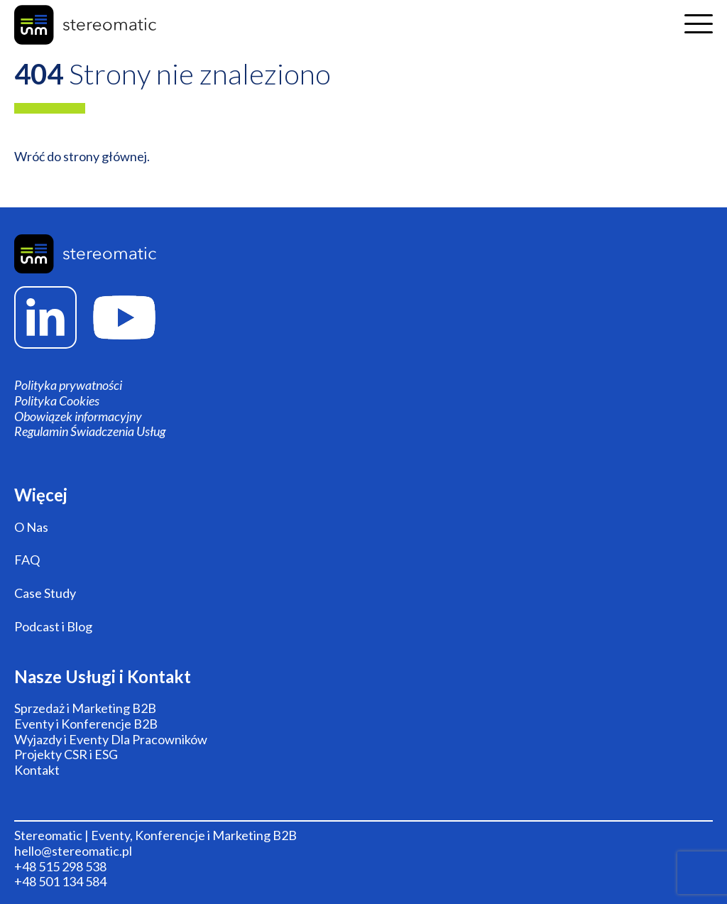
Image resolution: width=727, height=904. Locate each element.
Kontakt (37, 770)
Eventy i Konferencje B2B (86, 724)
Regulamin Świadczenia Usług (89, 431)
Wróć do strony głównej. (82, 156)
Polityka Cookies (56, 400)
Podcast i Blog (53, 626)
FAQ (27, 559)
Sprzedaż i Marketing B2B (85, 708)
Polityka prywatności (68, 385)
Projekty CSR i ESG (66, 754)
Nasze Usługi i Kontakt (102, 677)
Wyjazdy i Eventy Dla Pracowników (110, 739)
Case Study (45, 593)
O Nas (31, 527)
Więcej (40, 495)
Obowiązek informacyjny (78, 416)
